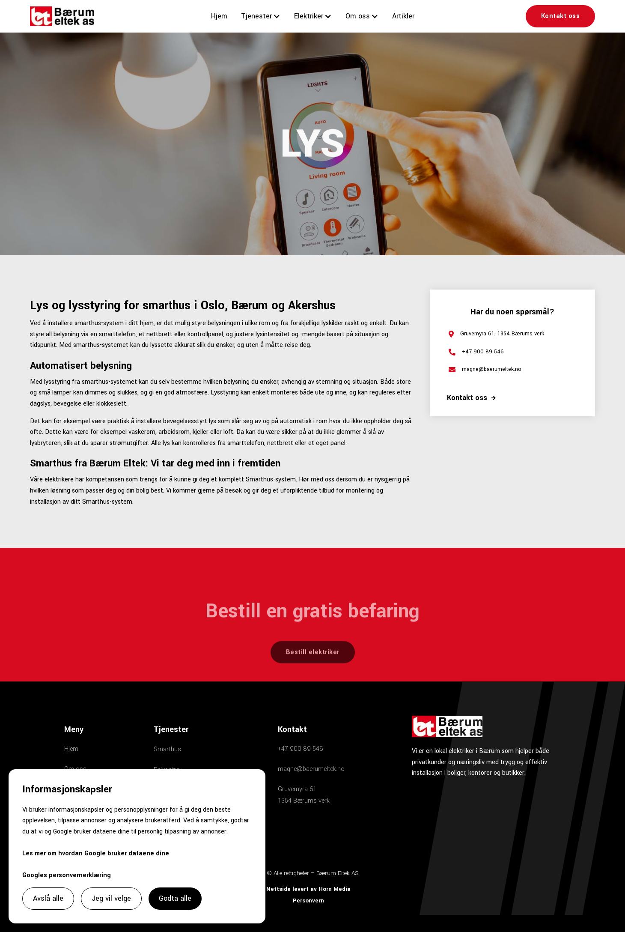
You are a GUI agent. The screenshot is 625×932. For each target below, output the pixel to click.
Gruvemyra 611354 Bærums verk (304, 795)
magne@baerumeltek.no (491, 369)
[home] (62, 16)
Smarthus (167, 749)
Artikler (403, 16)
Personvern (308, 900)
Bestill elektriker (312, 660)
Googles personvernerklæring (66, 875)
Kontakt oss (560, 16)
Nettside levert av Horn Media (308, 889)
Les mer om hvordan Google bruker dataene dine (95, 853)
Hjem (219, 16)
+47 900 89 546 (483, 351)
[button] (260, 16)
